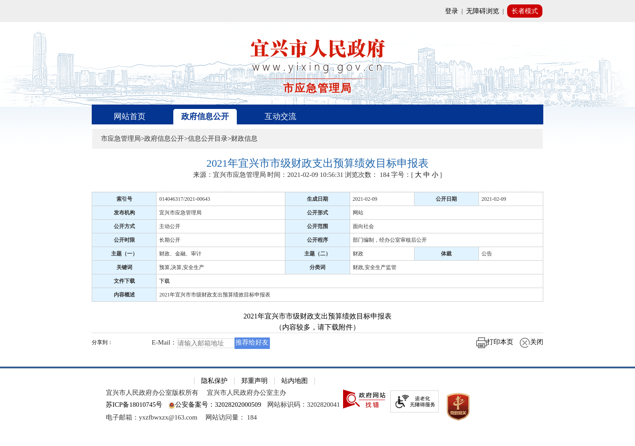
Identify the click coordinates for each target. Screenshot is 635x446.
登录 (451, 11)
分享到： (102, 342)
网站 (358, 213)
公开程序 (317, 240)
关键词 (124, 267)
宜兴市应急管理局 (180, 213)
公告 (487, 254)
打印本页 (494, 341)
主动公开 (169, 226)
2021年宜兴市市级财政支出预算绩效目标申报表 (214, 295)
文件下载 (124, 281)
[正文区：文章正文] (317, 256)
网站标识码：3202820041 (303, 404)
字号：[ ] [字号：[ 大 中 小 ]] (416, 174)
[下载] (350, 281)
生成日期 (317, 199)
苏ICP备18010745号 (134, 404)
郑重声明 (254, 380)
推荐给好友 (252, 342)
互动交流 (280, 116)
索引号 (124, 199)
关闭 (531, 341)
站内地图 (294, 380)
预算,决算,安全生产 (181, 267)
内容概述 (124, 295)
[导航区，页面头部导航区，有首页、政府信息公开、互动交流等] (317, 114)
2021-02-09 (365, 199)
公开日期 (446, 199)
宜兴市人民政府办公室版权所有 (152, 392)
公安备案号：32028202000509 (214, 404)
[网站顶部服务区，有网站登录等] (317, 11)
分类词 (317, 267)
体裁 (446, 254)
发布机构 (124, 213)
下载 (164, 281)
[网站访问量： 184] (231, 417)
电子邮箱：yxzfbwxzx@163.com (152, 417)
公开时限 (124, 240)
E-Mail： (164, 342)
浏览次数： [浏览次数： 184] (367, 174)
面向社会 (363, 226)
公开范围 (317, 226)
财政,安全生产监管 (374, 267)
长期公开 (169, 240)
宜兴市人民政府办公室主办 (246, 392)
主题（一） (124, 254)
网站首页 (130, 116)
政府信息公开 (205, 116)
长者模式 (525, 11)
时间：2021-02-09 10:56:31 (305, 174)
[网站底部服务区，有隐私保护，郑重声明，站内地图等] (317, 406)
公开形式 (317, 213)
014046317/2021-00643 (184, 199)
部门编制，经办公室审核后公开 (390, 240)
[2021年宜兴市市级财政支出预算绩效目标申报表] (317, 163)
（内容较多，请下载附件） (317, 327)
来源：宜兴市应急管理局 (229, 174)
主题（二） (317, 254)
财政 (358, 254)
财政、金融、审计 (180, 254)
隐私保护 (214, 380)
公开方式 (124, 226)
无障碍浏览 (482, 11)
